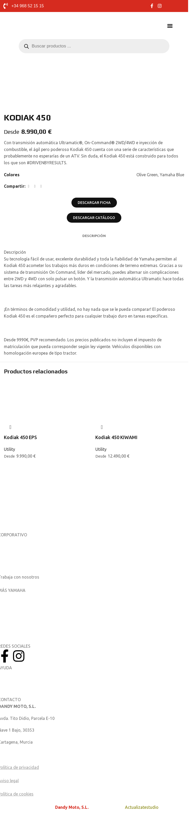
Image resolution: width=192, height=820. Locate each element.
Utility (9, 449)
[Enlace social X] (35, 186)
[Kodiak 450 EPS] (48, 390)
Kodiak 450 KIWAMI (116, 437)
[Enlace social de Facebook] (28, 186)
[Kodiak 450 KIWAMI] (139, 393)
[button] (170, 25)
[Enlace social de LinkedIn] (41, 186)
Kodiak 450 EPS (20, 437)
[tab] (94, 235)
